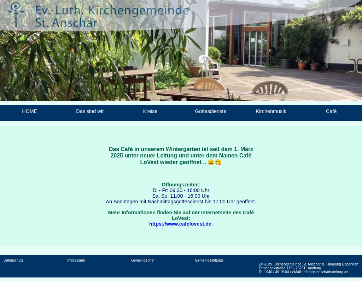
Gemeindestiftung (209, 260)
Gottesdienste (210, 111)
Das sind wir (90, 111)
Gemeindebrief (142, 260)
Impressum (76, 260)
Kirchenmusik (271, 111)
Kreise (150, 111)
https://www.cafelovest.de (180, 224)
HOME (29, 111)
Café (331, 111)
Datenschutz (13, 260)
